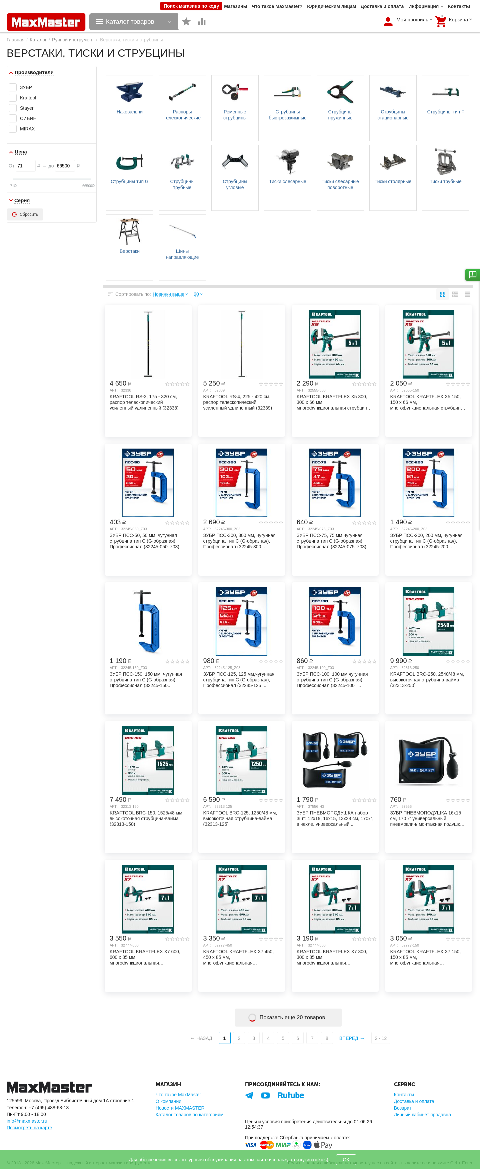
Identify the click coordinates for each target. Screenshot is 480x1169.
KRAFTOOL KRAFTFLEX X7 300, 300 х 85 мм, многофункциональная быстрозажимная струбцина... (332, 957)
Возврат (403, 1108)
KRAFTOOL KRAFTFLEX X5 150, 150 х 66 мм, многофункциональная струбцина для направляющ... (426, 402)
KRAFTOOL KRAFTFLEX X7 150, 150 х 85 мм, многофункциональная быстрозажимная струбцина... (425, 957)
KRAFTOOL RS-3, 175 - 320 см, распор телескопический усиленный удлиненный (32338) (144, 402)
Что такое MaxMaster (178, 1094)
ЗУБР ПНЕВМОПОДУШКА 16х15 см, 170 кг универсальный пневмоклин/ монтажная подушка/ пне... (427, 818)
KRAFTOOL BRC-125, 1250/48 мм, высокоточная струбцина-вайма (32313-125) (240, 818)
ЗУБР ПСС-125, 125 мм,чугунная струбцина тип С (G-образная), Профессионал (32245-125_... (239, 679)
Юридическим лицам (331, 6)
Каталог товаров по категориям (190, 1114)
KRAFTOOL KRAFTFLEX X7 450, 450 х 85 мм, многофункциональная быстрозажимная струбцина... (238, 957)
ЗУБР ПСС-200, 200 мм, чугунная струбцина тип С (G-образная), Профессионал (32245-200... (426, 541)
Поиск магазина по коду (191, 6)
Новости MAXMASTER (180, 1108)
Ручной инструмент (73, 39)
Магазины (235, 6)
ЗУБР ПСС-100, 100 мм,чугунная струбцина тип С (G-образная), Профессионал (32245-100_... (332, 679)
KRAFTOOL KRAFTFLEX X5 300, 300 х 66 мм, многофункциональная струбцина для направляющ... (333, 402)
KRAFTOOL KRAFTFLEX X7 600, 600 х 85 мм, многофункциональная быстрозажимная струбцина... (145, 957)
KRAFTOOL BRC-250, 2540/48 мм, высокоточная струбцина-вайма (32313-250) (427, 679)
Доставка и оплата (382, 6)
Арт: (114, 390)
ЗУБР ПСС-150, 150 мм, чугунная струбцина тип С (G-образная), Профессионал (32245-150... (146, 679)
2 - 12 (381, 1038)
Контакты (459, 6)
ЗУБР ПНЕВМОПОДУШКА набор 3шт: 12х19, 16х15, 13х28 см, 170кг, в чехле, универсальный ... (335, 818)
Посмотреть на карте (29, 1127)
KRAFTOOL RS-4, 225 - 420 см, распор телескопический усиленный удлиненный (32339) (237, 402)
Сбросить (25, 214)
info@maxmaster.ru (27, 1121)
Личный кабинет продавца (422, 1114)
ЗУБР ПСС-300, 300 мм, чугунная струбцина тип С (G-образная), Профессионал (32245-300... (239, 541)
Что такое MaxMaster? (277, 6)
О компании (168, 1101)
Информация (423, 6)
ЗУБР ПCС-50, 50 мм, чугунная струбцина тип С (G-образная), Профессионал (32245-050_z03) (144, 541)
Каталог (38, 39)
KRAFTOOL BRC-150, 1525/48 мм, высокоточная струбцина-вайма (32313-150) (147, 818)
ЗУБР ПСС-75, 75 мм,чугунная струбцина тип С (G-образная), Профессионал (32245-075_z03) (331, 541)
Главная (15, 39)
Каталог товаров (130, 21)
